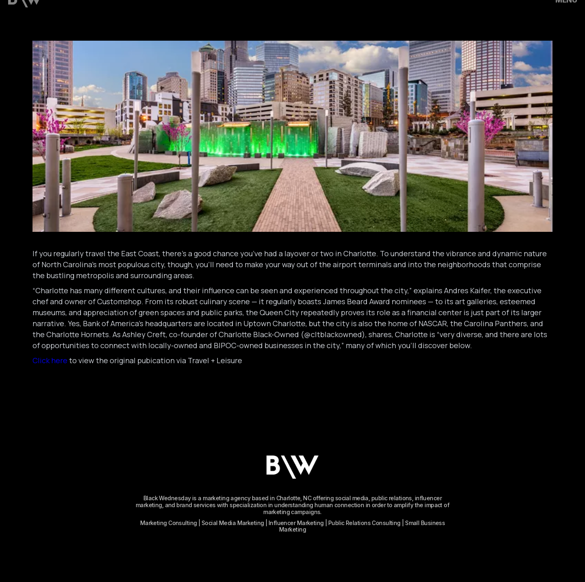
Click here (49, 360)
